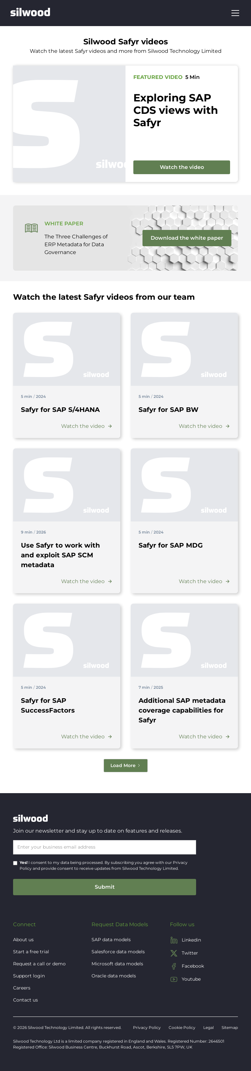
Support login (29, 976)
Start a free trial (31, 952)
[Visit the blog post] (66, 349)
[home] (30, 13)
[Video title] (60, 410)
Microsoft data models (117, 964)
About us (23, 940)
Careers (21, 988)
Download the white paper (187, 238)
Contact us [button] (25, 1000)
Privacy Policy (147, 1027)
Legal (208, 1027)
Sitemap (230, 1027)
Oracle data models (114, 976)
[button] (234, 13)
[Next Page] (126, 765)
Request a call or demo (39, 964)
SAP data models (111, 940)
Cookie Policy (182, 1027)
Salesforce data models (118, 952)
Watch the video (182, 167)
